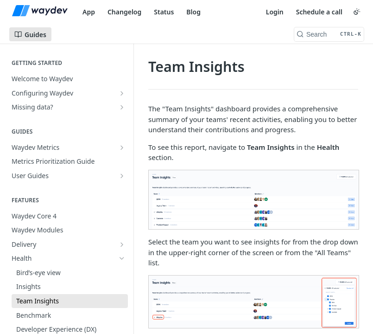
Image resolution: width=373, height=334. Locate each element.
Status (164, 11)
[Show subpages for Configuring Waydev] (122, 93)
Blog (193, 11)
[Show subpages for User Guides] (122, 176)
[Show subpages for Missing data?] (122, 107)
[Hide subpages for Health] (122, 258)
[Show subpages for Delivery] (122, 244)
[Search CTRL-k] (329, 34)
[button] (253, 200)
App (88, 11)
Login (275, 11)
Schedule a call (319, 11)
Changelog (124, 11)
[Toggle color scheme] (357, 12)
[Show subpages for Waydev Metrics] (122, 147)
